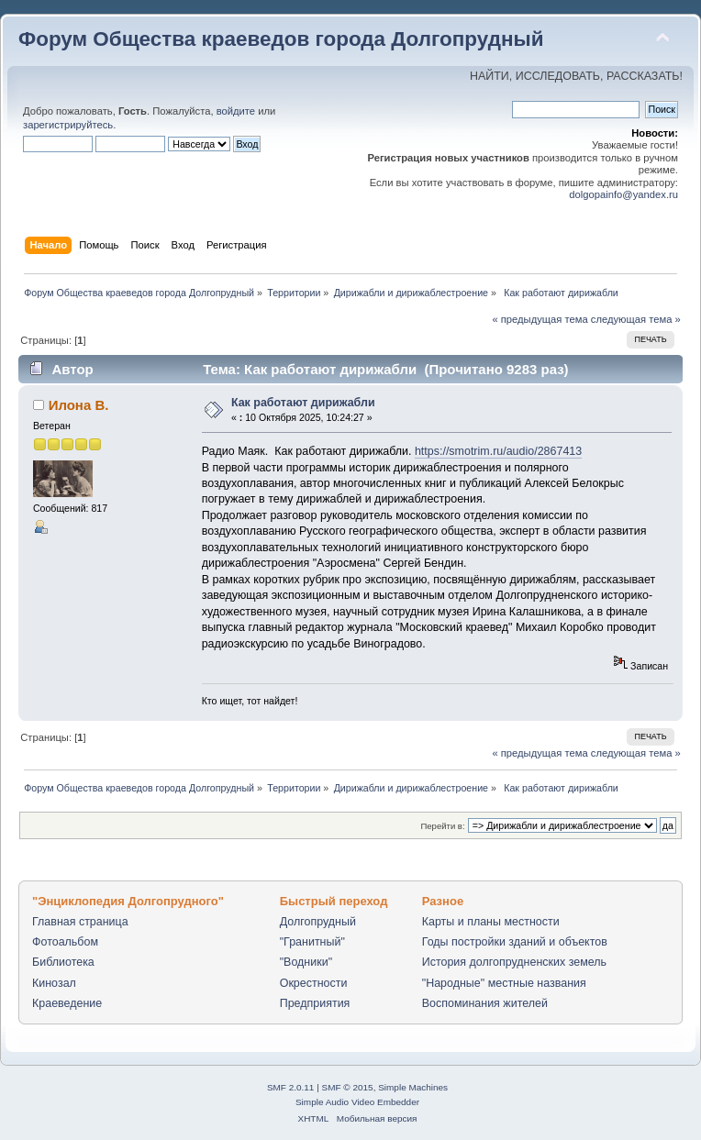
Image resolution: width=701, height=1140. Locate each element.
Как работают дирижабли (303, 402)
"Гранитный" (312, 941)
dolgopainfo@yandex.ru (623, 194)
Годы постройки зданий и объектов (514, 941)
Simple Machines (413, 1087)
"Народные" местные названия (504, 983)
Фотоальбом (65, 941)
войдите (236, 110)
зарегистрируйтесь (68, 124)
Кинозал (54, 983)
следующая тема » (636, 319)
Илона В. (79, 405)
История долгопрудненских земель (514, 962)
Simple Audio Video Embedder (357, 1102)
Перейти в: (442, 826)
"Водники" (306, 962)
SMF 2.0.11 (291, 1087)
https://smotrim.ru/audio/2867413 (498, 451)
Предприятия (315, 1003)
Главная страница (80, 921)
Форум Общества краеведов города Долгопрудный (281, 39)
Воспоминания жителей (485, 1003)
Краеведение (67, 1003)
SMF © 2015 (347, 1087)
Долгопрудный (318, 921)
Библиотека (63, 962)
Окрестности (314, 983)
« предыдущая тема (539, 319)
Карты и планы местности (491, 921)
